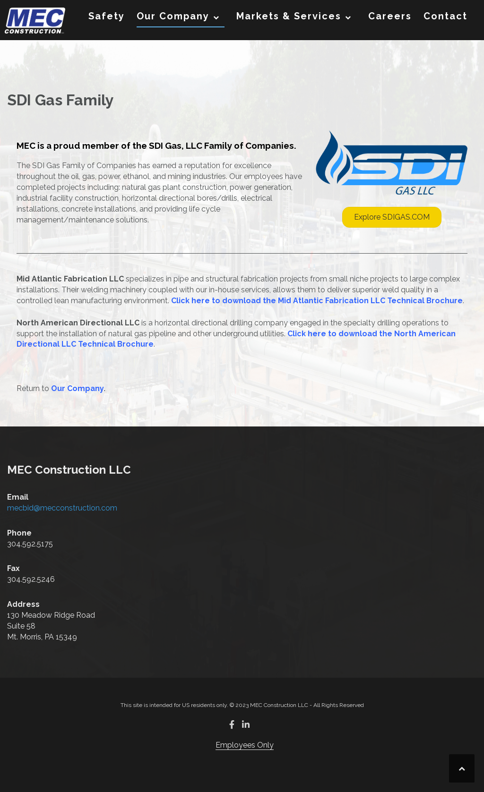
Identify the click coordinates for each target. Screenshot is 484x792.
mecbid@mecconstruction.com (62, 507)
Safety (106, 16)
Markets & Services (288, 16)
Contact (445, 16)
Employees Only (245, 745)
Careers (390, 16)
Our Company (173, 16)
